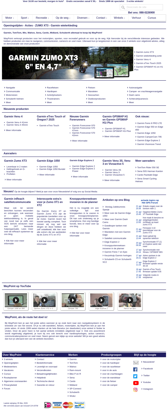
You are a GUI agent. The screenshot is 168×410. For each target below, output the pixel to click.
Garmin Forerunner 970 (83, 125)
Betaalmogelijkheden (47, 374)
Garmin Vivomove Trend (149, 144)
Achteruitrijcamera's (138, 99)
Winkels (119, 17)
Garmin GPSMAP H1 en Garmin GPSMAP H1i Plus (115, 119)
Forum (7, 388)
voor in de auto (109, 370)
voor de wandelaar (111, 377)
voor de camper (109, 385)
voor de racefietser (111, 366)
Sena (71, 377)
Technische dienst (45, 381)
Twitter (146, 375)
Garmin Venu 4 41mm (17, 122)
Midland (73, 385)
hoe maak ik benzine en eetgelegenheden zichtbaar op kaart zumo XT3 (153, 221)
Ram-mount (75, 370)
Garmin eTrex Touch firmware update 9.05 (152, 270)
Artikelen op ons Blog (116, 200)
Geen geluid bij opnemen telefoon (151, 237)
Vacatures (8, 370)
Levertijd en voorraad (47, 366)
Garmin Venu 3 (112, 172)
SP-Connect (75, 388)
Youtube (145, 382)
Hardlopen (52, 91)
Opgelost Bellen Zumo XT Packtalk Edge (152, 213)
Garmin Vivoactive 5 (115, 175)
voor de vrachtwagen (112, 374)
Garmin (73, 359)
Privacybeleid (10, 385)
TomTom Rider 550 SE (148, 167)
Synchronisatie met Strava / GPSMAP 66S (153, 251)
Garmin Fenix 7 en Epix (115, 252)
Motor (9, 17)
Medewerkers (10, 366)
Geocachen (93, 95)
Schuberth (74, 392)
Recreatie (42, 17)
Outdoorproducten (96, 99)
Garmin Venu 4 (143, 59)
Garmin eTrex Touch (49, 125)
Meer (8, 102)
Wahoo (72, 366)
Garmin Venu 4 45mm (17, 125)
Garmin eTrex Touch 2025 (148, 63)
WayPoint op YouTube (17, 286)
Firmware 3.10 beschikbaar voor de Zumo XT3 (152, 230)
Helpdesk (41, 377)
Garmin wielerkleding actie (149, 56)
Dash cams (134, 95)
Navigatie (10, 87)
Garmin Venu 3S (113, 170)
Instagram (147, 389)
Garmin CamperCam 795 (149, 137)
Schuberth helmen (15, 99)
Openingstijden (13, 25)
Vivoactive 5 (116, 163)
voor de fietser (109, 381)
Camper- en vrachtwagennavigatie (145, 91)
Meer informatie (13, 130)
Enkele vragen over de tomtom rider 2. (153, 207)
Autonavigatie (135, 87)
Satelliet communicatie (115, 238)
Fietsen (91, 87)
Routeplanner (10, 377)
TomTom (73, 363)
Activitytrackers (54, 95)
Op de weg (63, 17)
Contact (101, 17)
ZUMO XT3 (41, 25)
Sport (25, 17)
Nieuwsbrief (64, 191)
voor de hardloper (110, 363)
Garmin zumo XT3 (144, 52)
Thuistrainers (53, 99)
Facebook (148, 368)
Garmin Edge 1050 (146, 133)
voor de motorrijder (111, 359)
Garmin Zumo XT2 (47, 213)
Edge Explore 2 (111, 242)
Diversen (83, 17)
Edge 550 (149, 127)
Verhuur (136, 17)
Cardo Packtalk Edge (147, 175)
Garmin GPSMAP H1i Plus (118, 131)
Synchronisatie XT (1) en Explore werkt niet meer (152, 244)
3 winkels (8, 359)
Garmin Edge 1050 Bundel (52, 169)
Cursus (152, 17)
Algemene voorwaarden (15, 381)
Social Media (91, 191)
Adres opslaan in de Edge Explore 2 (151, 256)
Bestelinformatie (44, 363)
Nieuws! (9, 191)
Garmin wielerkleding (64, 25)
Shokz (72, 396)
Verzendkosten (44, 370)
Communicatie (13, 91)
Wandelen (93, 91)
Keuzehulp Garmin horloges (117, 255)
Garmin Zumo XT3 (15, 160)
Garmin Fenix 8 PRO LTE (149, 123)
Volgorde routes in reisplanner (151, 276)
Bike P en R (75, 374)
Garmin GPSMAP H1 (115, 128)
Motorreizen (11, 95)
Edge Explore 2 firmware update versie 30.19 (153, 263)
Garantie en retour (45, 385)
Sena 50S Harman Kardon (150, 171)
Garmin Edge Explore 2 (148, 140)
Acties (29, 25)
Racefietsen (52, 87)
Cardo (72, 381)
